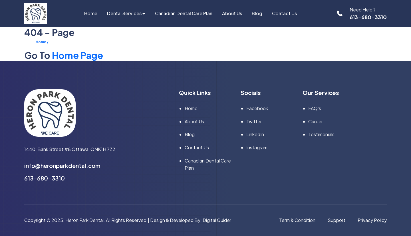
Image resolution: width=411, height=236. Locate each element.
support (336, 220)
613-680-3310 (368, 17)
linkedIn (255, 134)
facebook (257, 108)
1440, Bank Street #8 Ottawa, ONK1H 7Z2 (69, 149)
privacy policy (372, 220)
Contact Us (284, 13)
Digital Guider (217, 220)
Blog (257, 13)
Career (315, 121)
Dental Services (126, 13)
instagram (256, 147)
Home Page (77, 55)
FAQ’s (314, 108)
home (90, 13)
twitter (254, 121)
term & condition (297, 220)
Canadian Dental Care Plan (183, 13)
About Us (232, 13)
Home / (42, 42)
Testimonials (321, 134)
